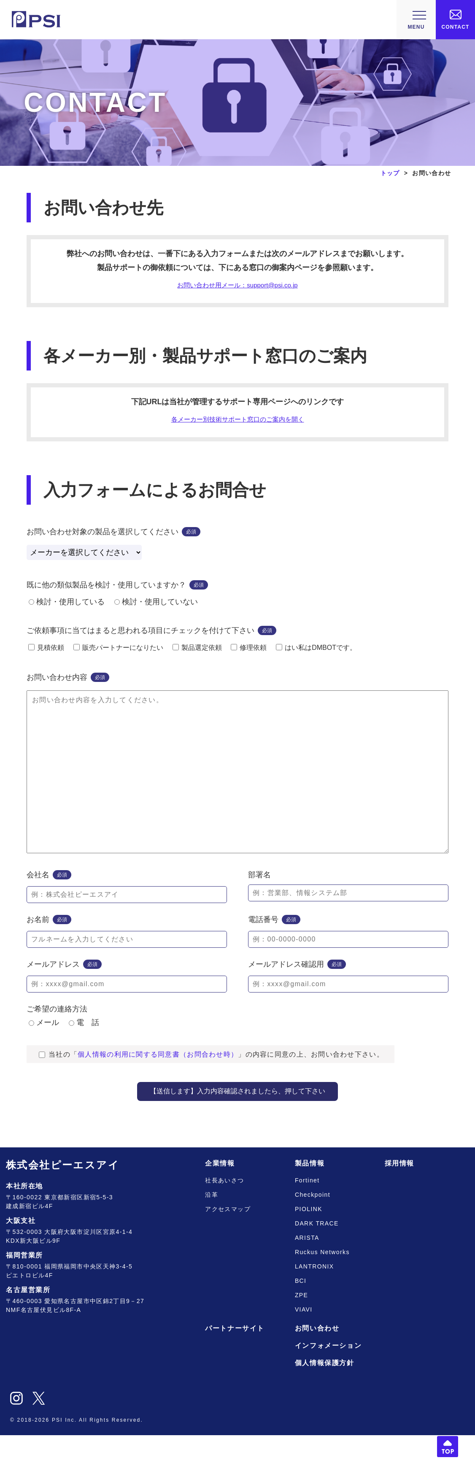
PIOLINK (308, 1248)
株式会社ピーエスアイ (62, 1203)
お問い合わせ (317, 1367)
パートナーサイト (234, 1367)
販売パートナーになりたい (118, 652)
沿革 (211, 1233)
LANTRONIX (314, 1305)
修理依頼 (249, 652)
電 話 (84, 1061)
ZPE (301, 1334)
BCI (301, 1320)
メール (44, 1061)
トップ (390, 173)
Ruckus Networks (322, 1291)
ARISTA (307, 1276)
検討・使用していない (156, 607)
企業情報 (220, 1202)
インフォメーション (328, 1384)
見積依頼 (46, 652)
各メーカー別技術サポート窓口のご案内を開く (237, 423)
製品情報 (309, 1202)
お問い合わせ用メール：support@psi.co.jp (237, 286)
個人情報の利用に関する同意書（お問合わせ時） (158, 1092)
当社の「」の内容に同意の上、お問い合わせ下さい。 (211, 1092)
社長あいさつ (224, 1219)
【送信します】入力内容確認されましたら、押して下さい (237, 1129)
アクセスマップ (228, 1248)
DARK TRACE (317, 1262)
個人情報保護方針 (324, 1401)
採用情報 (399, 1202)
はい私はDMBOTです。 (316, 652)
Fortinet (307, 1219)
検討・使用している (67, 607)
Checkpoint (312, 1233)
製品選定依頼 (197, 652)
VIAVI (304, 1348)
